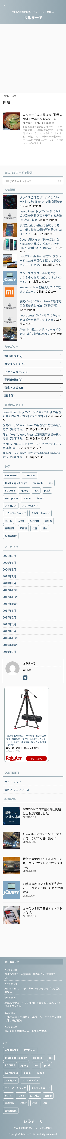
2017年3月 (9, 631)
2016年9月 (9, 651)
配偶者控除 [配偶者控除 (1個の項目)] (11, 536)
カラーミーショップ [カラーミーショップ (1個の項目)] (15, 513)
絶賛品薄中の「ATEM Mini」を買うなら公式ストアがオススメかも (42, 863)
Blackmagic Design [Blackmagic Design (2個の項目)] (16, 483)
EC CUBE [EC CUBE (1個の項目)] (10, 490)
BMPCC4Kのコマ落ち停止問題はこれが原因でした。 (42, 811)
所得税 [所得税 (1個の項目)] (23, 528)
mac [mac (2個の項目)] (36, 490)
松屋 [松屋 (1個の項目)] (34, 528)
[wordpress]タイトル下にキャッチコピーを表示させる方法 (40, 317)
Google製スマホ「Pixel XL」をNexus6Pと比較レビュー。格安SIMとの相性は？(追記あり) (39, 243)
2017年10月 (10, 603)
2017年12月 (10, 590)
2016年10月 (10, 645)
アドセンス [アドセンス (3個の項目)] (11, 505)
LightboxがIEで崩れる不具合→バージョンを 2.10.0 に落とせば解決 (43, 887)
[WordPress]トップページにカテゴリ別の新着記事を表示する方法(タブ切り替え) (41, 215)
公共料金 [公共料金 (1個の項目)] (34, 520)
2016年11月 (10, 638)
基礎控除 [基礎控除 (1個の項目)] (9, 528)
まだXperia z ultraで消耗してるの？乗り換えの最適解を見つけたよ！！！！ (41, 229)
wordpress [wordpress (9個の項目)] (11, 498)
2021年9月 (9, 556)
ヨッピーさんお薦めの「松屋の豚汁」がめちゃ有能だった (42, 116)
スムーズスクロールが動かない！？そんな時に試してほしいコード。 (41, 277)
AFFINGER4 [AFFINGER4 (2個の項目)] (11, 475)
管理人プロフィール (17, 790)
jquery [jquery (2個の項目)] (24, 490)
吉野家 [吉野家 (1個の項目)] (48, 520)
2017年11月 (10, 597)
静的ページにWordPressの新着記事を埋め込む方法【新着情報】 (41, 303)
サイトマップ (12, 782)
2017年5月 (9, 617)
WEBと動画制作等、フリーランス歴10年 (33, 1127)
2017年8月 (9, 610)
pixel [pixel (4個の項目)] (47, 490)
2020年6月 (9, 562)
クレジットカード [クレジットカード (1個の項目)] (40, 513)
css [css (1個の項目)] (51, 483)
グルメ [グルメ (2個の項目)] (8, 520)
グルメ (44, 123)
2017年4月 (9, 624)
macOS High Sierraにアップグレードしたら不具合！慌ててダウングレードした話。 (41, 260)
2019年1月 (9, 576)
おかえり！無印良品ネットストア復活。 (26, 1031)
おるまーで (33, 17)
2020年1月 (9, 569)
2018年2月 (9, 583)
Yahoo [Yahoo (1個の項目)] (40, 498)
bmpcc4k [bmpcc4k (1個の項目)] (38, 483)
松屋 (51, 123)
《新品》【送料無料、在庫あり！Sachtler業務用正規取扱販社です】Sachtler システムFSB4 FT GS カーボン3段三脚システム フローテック (26, 740)
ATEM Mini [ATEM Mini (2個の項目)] (29, 475)
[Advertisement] (33, 59)
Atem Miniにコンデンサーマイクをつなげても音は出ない (40, 331)
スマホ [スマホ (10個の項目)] (21, 520)
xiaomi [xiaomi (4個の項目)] (27, 498)
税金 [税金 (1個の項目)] (45, 528)
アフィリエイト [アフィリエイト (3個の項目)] (30, 505)
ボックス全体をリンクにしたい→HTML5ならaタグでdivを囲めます (41, 201)
